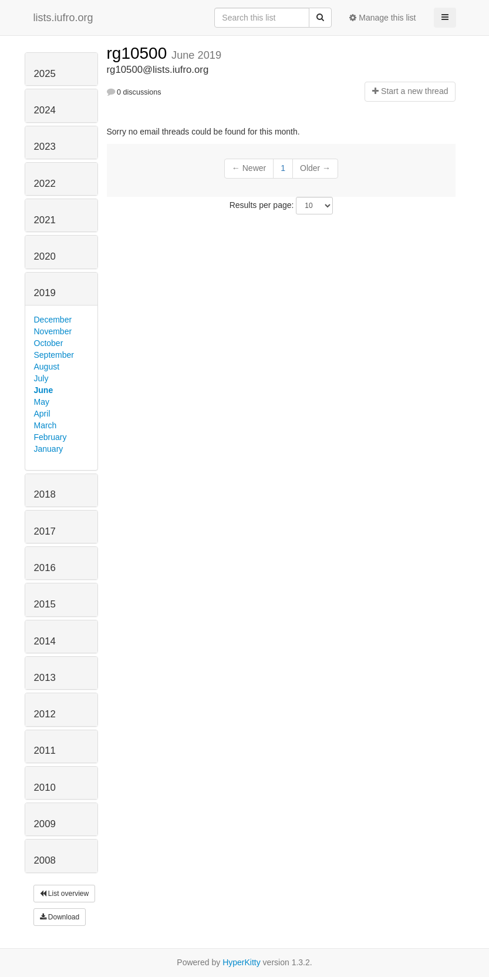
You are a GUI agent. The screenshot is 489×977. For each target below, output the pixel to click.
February (50, 437)
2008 (45, 860)
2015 (45, 604)
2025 (45, 73)
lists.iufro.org (63, 17)
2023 (45, 146)
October (48, 343)
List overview (64, 893)
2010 (45, 787)
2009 (45, 824)
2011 (45, 750)
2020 (45, 256)
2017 (45, 531)
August (47, 366)
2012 (45, 714)
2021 (45, 220)
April (42, 413)
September (54, 355)
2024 (45, 110)
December (53, 319)
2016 (45, 567)
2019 (45, 292)
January (48, 449)
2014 (45, 641)
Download (60, 917)
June (43, 390)
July (41, 378)
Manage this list (382, 17)
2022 (45, 183)
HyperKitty (241, 962)
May (41, 402)
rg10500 (139, 53)
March (45, 425)
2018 (45, 494)
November (53, 331)
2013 (45, 677)
